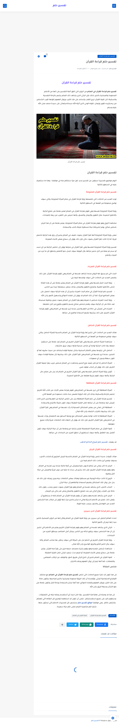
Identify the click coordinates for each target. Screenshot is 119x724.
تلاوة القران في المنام (80, 615)
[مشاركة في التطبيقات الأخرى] (62, 624)
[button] (101, 624)
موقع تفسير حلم (85, 603)
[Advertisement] (76, 32)
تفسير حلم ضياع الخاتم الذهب (94, 442)
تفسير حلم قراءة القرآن (107, 56)
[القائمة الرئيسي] (114, 6)
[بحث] (5, 6)
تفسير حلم (59, 5)
